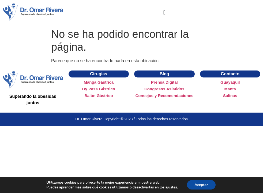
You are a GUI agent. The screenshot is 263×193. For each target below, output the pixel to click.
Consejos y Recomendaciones (164, 95)
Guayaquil (230, 82)
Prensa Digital (164, 82)
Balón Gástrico (98, 95)
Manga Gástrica (99, 82)
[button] (164, 13)
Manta (230, 89)
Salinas (230, 95)
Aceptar (201, 184)
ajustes (170, 187)
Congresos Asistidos (164, 89)
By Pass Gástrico (98, 89)
